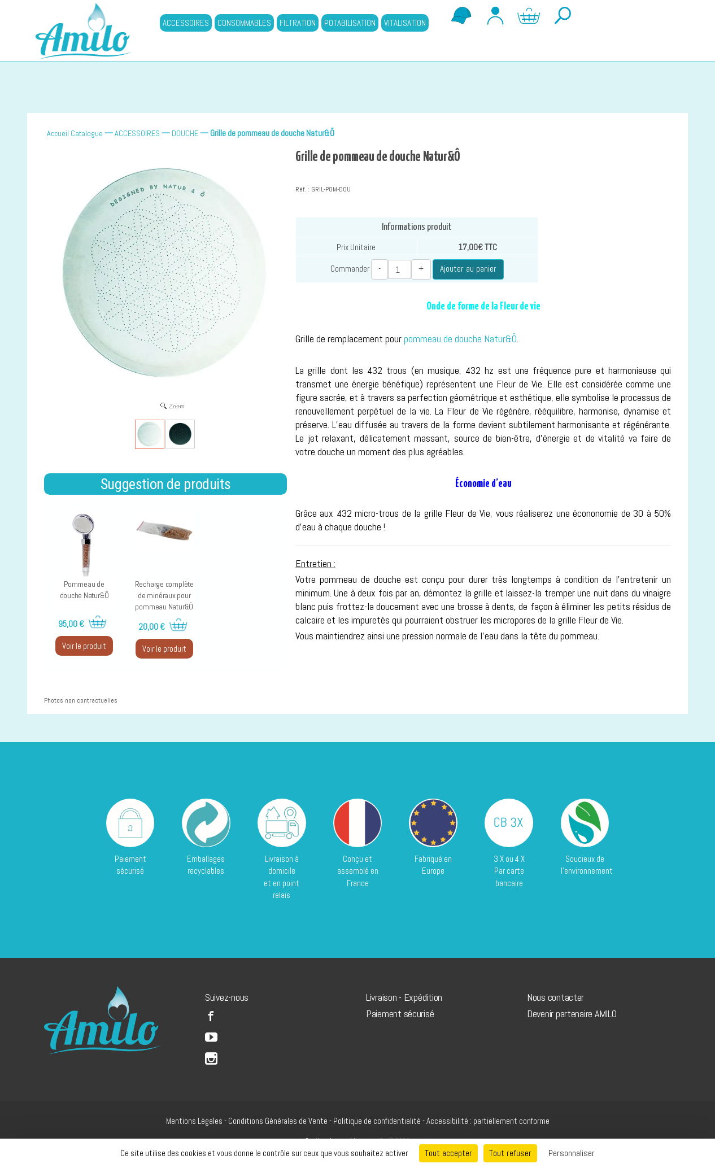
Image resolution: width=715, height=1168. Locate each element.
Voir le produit (84, 645)
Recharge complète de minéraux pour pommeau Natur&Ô (164, 595)
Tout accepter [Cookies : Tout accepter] (448, 1153)
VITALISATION (405, 23)
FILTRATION (298, 23)
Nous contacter (555, 997)
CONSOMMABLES (244, 23)
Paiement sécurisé (400, 1013)
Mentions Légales (194, 1120)
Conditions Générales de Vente (278, 1120)
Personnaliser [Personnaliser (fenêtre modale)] (571, 1153)
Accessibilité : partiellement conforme (488, 1120)
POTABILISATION (350, 23)
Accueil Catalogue (75, 133)
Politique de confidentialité (377, 1120)
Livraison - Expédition (404, 997)
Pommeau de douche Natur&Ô (84, 589)
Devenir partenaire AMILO (572, 1013)
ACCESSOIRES (186, 23)
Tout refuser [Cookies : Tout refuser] (510, 1153)
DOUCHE (185, 133)
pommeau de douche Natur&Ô (460, 338)
